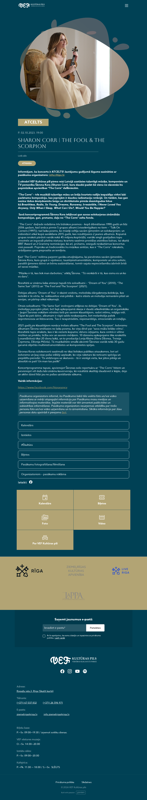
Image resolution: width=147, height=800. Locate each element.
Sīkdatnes (87, 782)
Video (101, 520)
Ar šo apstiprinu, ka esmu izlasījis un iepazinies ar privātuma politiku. (74, 636)
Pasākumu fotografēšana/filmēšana (43, 464)
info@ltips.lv (57, 175)
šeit (64, 412)
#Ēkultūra (27, 445)
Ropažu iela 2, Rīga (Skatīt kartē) (35, 691)
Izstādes (26, 435)
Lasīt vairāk (60, 638)
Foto (45, 520)
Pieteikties (95, 627)
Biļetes (25, 455)
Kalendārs (27, 425)
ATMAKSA (27, 163)
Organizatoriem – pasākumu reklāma (43, 474)
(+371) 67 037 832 (27, 702)
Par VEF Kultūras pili (45, 540)
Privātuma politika (65, 782)
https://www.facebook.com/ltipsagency (42, 387)
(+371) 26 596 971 (53, 702)
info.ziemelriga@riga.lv (56, 714)
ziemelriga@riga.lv (27, 714)
